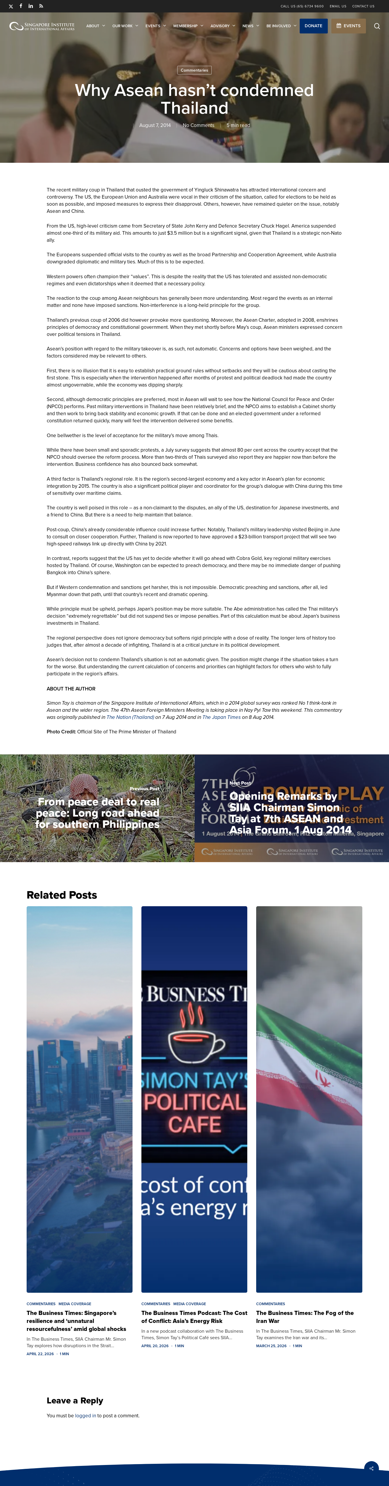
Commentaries (194, 70)
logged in (85, 1415)
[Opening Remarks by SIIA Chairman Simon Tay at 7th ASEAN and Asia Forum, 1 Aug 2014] (292, 808)
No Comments (198, 125)
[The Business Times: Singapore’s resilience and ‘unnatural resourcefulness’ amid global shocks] (80, 1099)
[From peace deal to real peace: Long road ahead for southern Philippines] (97, 808)
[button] (314, 26)
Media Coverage (75, 1304)
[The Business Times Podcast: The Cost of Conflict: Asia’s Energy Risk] (194, 1099)
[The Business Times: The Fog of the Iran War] (309, 1099)
